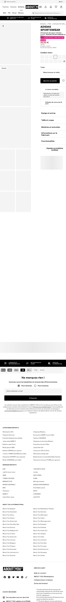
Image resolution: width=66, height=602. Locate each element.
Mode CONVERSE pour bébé (12, 460)
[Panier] (61, 7)
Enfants (21, 7)
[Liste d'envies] (56, 7)
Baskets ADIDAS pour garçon (12, 450)
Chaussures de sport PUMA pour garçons (46, 460)
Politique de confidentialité (42, 407)
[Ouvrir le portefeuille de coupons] (40, 7)
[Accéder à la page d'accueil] (34, 7)
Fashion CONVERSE (39, 438)
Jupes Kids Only (38, 447)
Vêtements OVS (8, 432)
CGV (29, 561)
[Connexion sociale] (4, 519)
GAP (4, 469)
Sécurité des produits (33, 564)
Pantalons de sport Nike (41, 444)
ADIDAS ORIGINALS (9, 484)
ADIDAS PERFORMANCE (41, 484)
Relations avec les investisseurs (49, 558)
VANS (4, 475)
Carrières (32, 558)
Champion (6, 491)
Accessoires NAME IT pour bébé (43, 435)
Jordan (35, 472)
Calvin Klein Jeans (8, 497)
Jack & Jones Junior (9, 472)
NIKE (4, 488)
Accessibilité (53, 561)
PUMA (35, 478)
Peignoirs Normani (9, 435)
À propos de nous (12, 558)
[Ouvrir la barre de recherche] (33, 13)
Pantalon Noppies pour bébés (12, 438)
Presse (23, 558)
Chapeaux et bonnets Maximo (43, 441)
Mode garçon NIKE (9, 447)
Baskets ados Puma (9, 444)
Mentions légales (40, 561)
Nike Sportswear (38, 481)
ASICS (35, 491)
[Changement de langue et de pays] (60, 1)
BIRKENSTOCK (7, 481)
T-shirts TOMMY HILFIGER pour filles (14, 454)
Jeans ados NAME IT (9, 441)
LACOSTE (36, 497)
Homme (13, 7)
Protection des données (17, 561)
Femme (6, 7)
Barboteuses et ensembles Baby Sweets (46, 457)
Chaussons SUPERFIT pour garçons (14, 457)
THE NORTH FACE (39, 469)
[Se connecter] (45, 7)
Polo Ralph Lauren (39, 488)
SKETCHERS (37, 475)
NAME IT (5, 494)
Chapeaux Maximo (39, 432)
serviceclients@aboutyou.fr (14, 411)
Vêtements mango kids (40, 454)
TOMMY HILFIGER (8, 478)
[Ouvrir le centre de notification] (51, 7)
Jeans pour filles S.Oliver (41, 450)
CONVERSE (37, 494)
